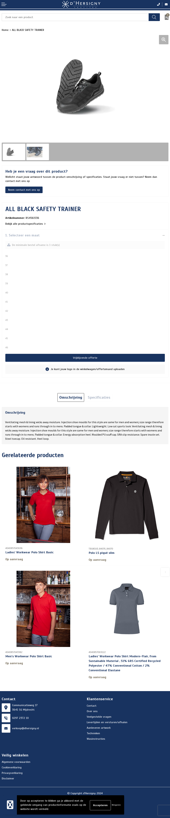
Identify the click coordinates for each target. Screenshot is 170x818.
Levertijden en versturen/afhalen (107, 722)
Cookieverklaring (12, 767)
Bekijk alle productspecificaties (25, 224)
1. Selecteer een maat (22, 235)
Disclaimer (8, 778)
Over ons (92, 710)
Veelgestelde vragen (99, 716)
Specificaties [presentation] (99, 397)
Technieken (93, 733)
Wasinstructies (96, 738)
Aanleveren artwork (99, 727)
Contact (91, 705)
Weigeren (116, 805)
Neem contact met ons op (24, 190)
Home (5, 30)
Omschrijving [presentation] (70, 397)
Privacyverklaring (12, 772)
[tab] (70, 397)
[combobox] (75, 17)
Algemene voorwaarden (16, 761)
